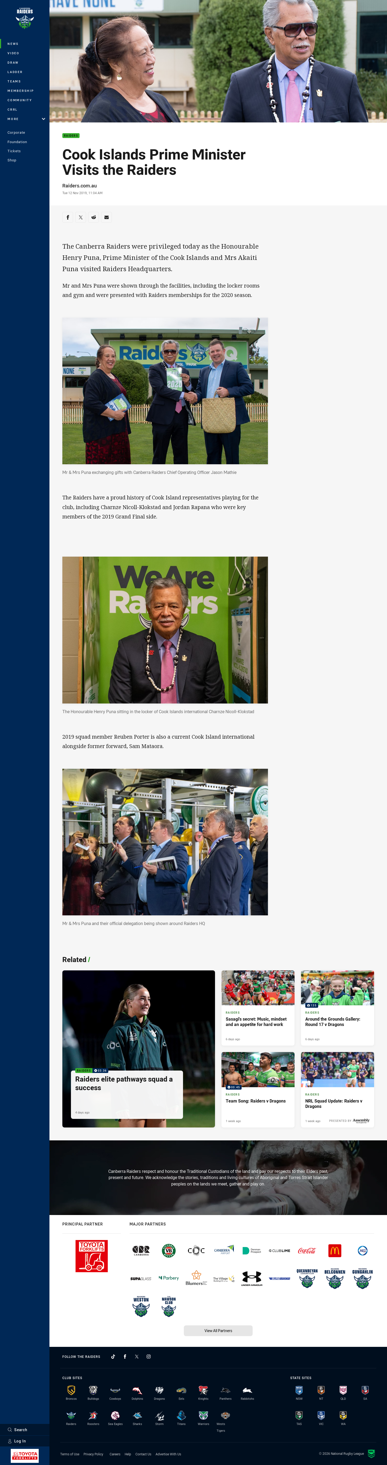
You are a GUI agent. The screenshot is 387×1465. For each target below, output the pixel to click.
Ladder (15, 72)
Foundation (17, 141)
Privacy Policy (93, 1454)
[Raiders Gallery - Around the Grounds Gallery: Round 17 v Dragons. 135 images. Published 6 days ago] (337, 1008)
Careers (115, 1454)
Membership (21, 91)
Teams (14, 81)
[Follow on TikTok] (113, 1356)
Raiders (71, 135)
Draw (13, 62)
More (26, 119)
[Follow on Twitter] (137, 1356)
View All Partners (218, 1330)
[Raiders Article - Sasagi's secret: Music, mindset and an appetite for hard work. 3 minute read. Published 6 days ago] (258, 1008)
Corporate (16, 132)
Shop (12, 160)
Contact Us (143, 1454)
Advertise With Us (168, 1454)
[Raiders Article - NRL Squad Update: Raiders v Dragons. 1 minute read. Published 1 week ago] (337, 1089)
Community (20, 100)
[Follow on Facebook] (125, 1356)
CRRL (13, 109)
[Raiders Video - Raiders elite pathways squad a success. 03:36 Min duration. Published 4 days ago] (138, 1049)
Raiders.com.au (79, 185)
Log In (17, 1441)
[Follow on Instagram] (148, 1356)
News (13, 44)
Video (14, 53)
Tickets (14, 150)
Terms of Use (69, 1454)
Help (128, 1454)
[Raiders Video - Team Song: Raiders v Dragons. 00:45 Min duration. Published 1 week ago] (258, 1089)
